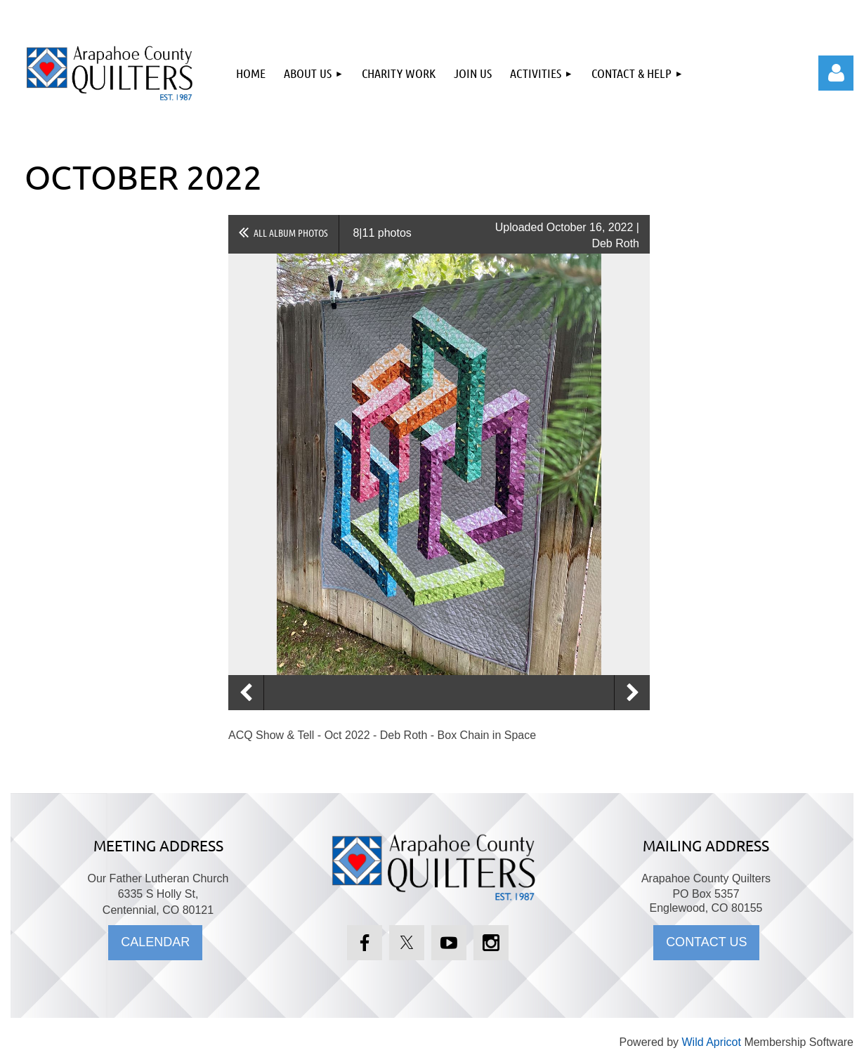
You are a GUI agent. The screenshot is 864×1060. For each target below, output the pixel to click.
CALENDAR (155, 942)
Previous (245, 692)
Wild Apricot (710, 1042)
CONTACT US (706, 942)
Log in (835, 73)
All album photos (291, 232)
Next (632, 692)
